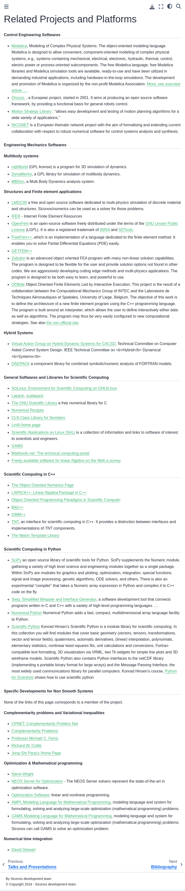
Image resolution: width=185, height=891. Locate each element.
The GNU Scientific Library (34, 403)
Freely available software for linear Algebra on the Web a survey (66, 461)
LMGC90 (19, 202)
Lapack (18, 396)
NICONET (20, 125)
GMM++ (19, 514)
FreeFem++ (22, 237)
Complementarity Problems (35, 731)
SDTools (126, 230)
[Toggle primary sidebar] (6, 6)
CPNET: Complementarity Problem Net (45, 724)
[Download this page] (152, 7)
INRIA (105, 230)
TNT (15, 522)
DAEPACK (21, 364)
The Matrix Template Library (35, 535)
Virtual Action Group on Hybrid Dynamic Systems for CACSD (63, 344)
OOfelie (18, 284)
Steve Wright (22, 774)
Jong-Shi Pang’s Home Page (36, 753)
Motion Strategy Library (31, 111)
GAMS (17, 446)
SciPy (16, 560)
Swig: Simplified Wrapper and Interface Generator (54, 599)
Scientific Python (26, 627)
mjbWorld (20, 167)
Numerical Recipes (28, 410)
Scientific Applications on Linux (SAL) (43, 432)
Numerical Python (27, 613)
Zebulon (19, 258)
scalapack (34, 396)
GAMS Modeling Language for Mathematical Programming (62, 816)
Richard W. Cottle (26, 746)
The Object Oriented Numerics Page (43, 485)
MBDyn (18, 182)
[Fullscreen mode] (161, 6)
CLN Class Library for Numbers (38, 418)
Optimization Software (30, 795)
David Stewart (24, 850)
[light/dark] (169, 6)
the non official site (62, 323)
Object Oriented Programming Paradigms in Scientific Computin (66, 500)
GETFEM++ (22, 251)
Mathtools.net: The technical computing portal (50, 453)
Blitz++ (17, 507)
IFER (16, 216)
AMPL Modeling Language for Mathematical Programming (61, 802)
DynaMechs (22, 174)
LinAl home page (26, 425)
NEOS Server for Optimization (37, 781)
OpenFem (20, 223)
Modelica (19, 46)
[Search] (178, 6)
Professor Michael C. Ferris (35, 738)
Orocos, (18, 98)
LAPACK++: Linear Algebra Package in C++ (49, 493)
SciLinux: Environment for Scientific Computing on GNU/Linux (64, 388)
